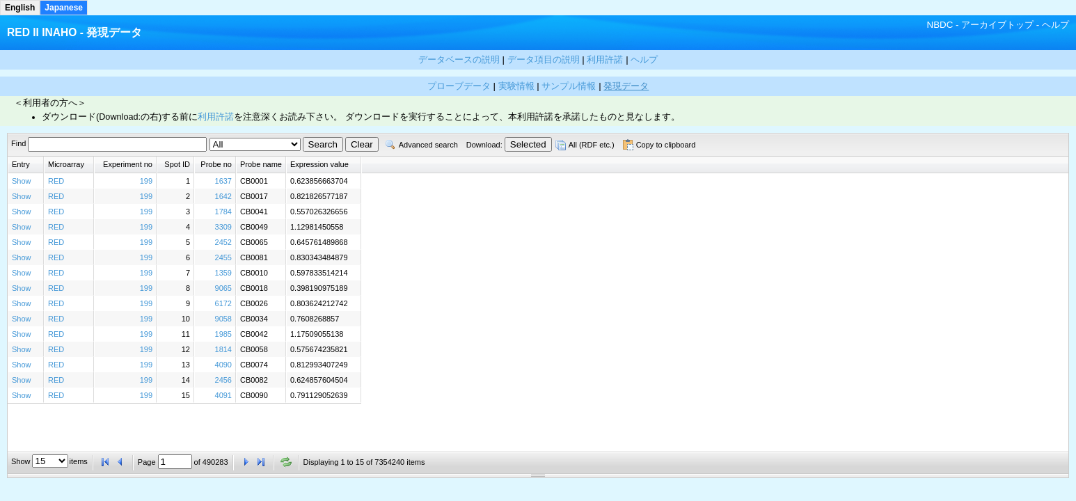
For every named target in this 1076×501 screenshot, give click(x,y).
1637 (223, 181)
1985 (223, 334)
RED (56, 181)
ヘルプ (1055, 24)
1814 (223, 349)
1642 (223, 196)
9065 (223, 288)
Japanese (64, 8)
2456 (223, 380)
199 (146, 181)
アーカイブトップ (997, 24)
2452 (223, 242)
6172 (223, 303)
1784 (223, 211)
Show (21, 181)
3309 (223, 227)
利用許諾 (216, 117)
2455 (223, 257)
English (20, 8)
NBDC (940, 24)
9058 (223, 319)
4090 (223, 364)
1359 (223, 273)
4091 (223, 395)
